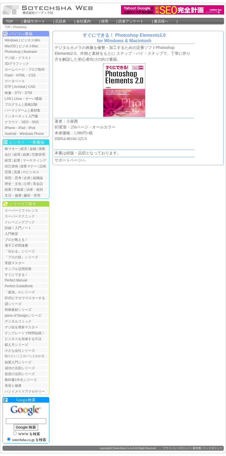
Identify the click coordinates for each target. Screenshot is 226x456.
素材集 (35, 110)
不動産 (19, 190)
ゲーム (23, 110)
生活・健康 (13, 195)
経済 (23, 149)
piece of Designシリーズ (23, 316)
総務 (26, 155)
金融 (33, 149)
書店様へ (165, 21)
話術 (43, 166)
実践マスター (15, 263)
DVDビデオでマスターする (25, 298)
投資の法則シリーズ (20, 374)
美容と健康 (13, 386)
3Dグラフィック (17, 64)
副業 (8, 190)
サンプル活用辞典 (18, 269)
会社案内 (87, 21)
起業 (17, 160)
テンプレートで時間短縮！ (25, 333)
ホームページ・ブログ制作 (25, 69)
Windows (11, 40)
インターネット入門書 (21, 116)
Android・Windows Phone (24, 134)
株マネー (11, 149)
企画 (27, 178)
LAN (8, 99)
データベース (15, 81)
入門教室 (11, 234)
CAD (31, 87)
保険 (41, 149)
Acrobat (19, 87)
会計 (8, 155)
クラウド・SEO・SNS (22, 122)
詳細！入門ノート (18, 228)
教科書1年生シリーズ (21, 380)
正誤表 (63, 21)
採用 (108, 21)
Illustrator (30, 52)
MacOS (10, 46)
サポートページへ (70, 160)
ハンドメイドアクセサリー (25, 391)
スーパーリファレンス (21, 210)
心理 (27, 184)
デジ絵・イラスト (18, 58)
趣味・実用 (32, 195)
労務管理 (38, 155)
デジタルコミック (18, 321)
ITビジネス (31, 172)
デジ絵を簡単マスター (21, 327)
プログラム (13, 104)
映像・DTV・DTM (18, 93)
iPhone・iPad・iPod (20, 128)
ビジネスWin (30, 40)
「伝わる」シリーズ (20, 251)
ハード (10, 110)
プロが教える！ (16, 240)
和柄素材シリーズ (18, 310)
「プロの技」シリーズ (21, 257)
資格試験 (31, 104)
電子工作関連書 (16, 245)
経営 (8, 160)
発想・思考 (13, 178)
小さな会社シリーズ (20, 351)
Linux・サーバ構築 (28, 99)
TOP (13, 21)
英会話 (38, 184)
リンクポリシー (212, 448)
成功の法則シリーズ (20, 368)
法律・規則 (34, 190)
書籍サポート (37, 21)
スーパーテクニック (20, 216)
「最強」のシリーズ (20, 292)
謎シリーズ (13, 304)
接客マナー (28, 166)
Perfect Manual (16, 280)
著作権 (197, 448)
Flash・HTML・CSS (20, 75)
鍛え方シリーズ (16, 345)
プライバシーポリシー (177, 448)
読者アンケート (134, 21)
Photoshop (19, 27)
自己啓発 (11, 166)
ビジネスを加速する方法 (23, 339)
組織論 (38, 178)
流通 (17, 172)
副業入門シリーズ (18, 362)
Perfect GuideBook (19, 286)
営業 (8, 172)
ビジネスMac (28, 46)
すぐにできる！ (16, 275)
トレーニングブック (20, 222)
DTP (8, 87)
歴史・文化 (13, 184)
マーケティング (34, 160)
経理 (17, 155)
